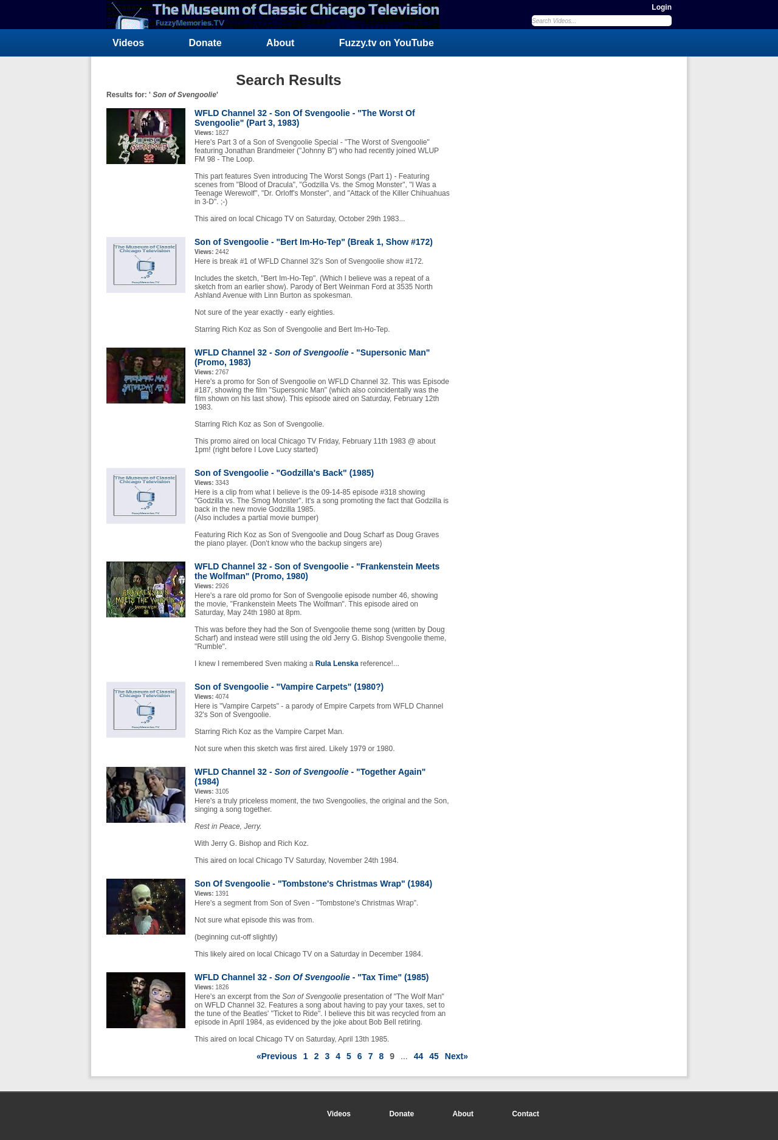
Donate (205, 43)
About (280, 43)
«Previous (276, 1056)
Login (662, 7)
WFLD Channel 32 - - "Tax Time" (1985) (311, 977)
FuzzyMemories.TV (277, 14)
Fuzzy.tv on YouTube (386, 43)
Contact (525, 1114)
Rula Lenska (337, 663)
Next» (456, 1056)
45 (434, 1056)
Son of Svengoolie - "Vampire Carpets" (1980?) (289, 687)
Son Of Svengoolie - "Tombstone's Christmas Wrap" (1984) (313, 883)
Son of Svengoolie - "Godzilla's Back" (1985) (284, 473)
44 (419, 1056)
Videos (128, 43)
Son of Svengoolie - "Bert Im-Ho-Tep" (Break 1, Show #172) (313, 242)
